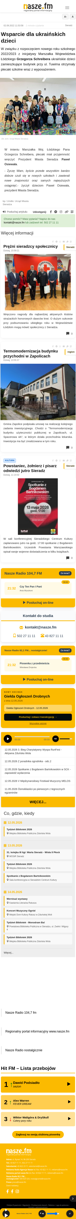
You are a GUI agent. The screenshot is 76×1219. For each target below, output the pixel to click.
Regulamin (26, 1205)
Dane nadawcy (12, 1185)
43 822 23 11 (22, 1166)
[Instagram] (17, 1191)
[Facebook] (7, 1191)
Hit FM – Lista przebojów (28, 1068)
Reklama (51, 1205)
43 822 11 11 (45, 1169)
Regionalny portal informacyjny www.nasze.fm (37, 1031)
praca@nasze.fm (19, 1182)
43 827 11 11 (54, 636)
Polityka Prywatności (14, 1205)
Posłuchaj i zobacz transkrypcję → (38, 717)
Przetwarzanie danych (39, 1205)
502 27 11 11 (26, 636)
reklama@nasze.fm (60, 1169)
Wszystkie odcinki (38, 723)
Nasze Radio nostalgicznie (23, 1050)
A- (65, 16)
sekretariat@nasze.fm (38, 1166)
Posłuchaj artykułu (15, 211)
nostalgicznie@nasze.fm (41, 1178)
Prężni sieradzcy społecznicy (30, 246)
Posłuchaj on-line (38, 602)
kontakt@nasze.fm (14, 222)
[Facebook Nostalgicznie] (12, 1191)
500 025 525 (25, 1178)
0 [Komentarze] (69, 333)
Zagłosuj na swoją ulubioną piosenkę (38, 1134)
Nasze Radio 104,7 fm (20, 1012)
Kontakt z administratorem (38, 1207)
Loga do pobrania (62, 1205)
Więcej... (38, 802)
